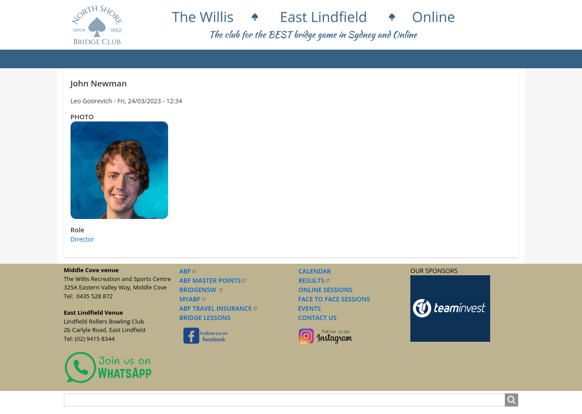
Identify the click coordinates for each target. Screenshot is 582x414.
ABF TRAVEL (218, 308)
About (118, 59)
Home (82, 59)
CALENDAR (315, 271)
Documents (332, 59)
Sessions (238, 59)
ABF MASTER (213, 280)
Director (82, 239)
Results (156, 59)
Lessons (283, 59)
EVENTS (308, 308)
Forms (379, 59)
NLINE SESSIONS (328, 289)
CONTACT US (316, 317)
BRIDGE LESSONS (204, 317)
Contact (480, 59)
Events (196, 59)
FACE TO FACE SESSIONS (333, 299)
